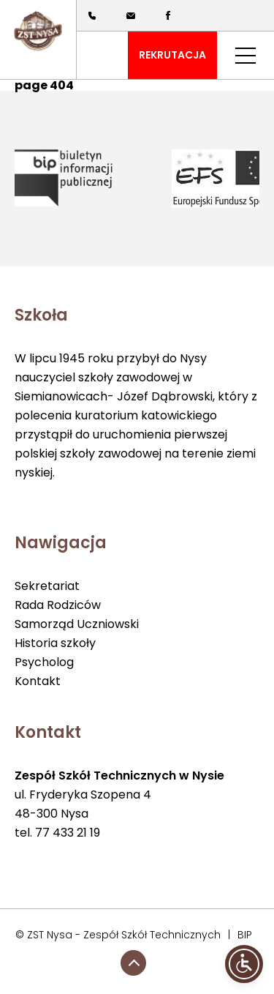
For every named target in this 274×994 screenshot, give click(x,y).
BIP (244, 934)
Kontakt (38, 681)
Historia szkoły (55, 643)
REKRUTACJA (172, 55)
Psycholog (44, 662)
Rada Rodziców (58, 605)
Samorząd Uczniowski (77, 624)
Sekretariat (47, 586)
